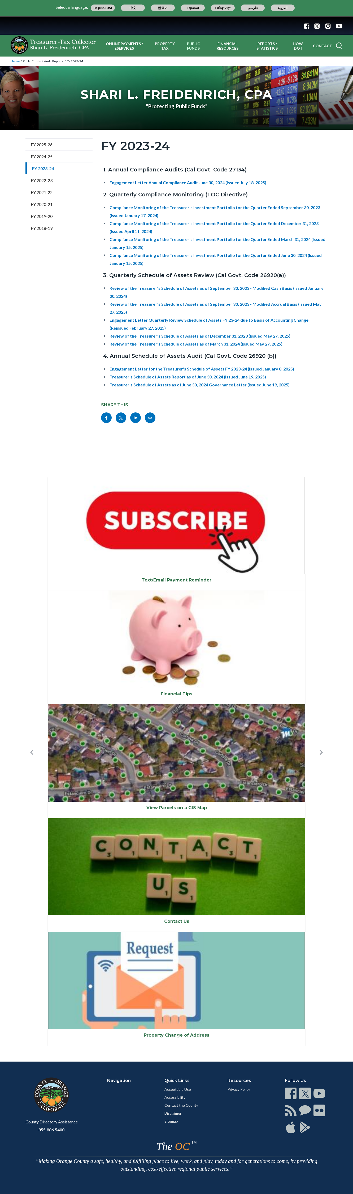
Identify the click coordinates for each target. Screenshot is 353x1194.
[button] (32, 761)
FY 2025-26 (42, 144)
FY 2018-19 (42, 228)
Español (193, 8)
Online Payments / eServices (124, 45)
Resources (239, 1080)
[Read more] (176, 25)
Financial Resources (227, 45)
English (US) (102, 8)
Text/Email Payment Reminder (176, 580)
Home (15, 61)
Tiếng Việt (223, 8)
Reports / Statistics (267, 45)
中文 (133, 8)
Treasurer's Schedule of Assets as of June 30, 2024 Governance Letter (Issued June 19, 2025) (200, 384)
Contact (322, 46)
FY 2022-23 (42, 180)
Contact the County (181, 1105)
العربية (282, 8)
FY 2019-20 (42, 216)
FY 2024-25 (42, 156)
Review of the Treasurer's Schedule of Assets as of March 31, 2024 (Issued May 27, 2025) (196, 343)
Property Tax (165, 45)
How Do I (298, 45)
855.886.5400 (51, 1129)
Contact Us (176, 921)
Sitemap (171, 1121)
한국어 (163, 8)
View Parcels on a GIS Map (176, 807)
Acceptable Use (177, 1089)
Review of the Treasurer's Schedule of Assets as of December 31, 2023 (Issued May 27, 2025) (200, 335)
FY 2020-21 (42, 204)
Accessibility (174, 1097)
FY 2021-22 (42, 192)
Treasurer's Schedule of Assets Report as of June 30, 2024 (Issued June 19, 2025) (188, 376)
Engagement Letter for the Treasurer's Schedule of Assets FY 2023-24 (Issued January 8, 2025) (202, 368)
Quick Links (177, 1080)
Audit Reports (53, 61)
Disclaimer (172, 1113)
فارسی (253, 8)
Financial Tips (176, 693)
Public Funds (193, 45)
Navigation (119, 1080)
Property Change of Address (176, 1035)
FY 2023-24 (75, 61)
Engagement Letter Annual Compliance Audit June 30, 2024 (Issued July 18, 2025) (188, 182)
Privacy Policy (239, 1089)
